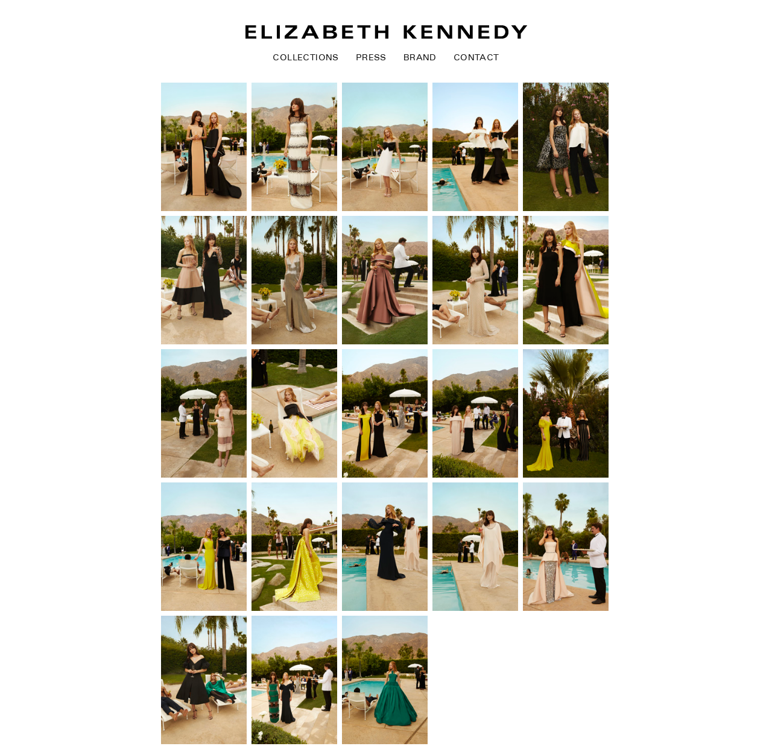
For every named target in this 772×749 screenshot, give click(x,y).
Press (371, 58)
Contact (476, 58)
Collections (305, 58)
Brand (420, 58)
